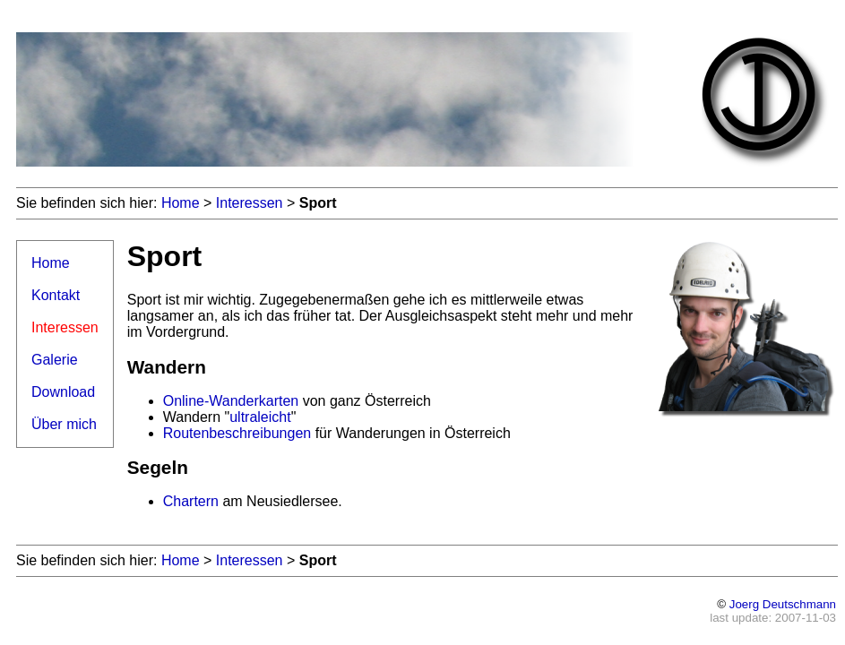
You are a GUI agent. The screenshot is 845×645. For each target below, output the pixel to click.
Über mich (64, 424)
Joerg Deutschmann (782, 604)
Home (180, 203)
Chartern (191, 501)
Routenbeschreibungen (237, 433)
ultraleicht (259, 417)
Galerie (54, 359)
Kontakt (55, 295)
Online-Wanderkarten (230, 400)
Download (63, 392)
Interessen (249, 203)
